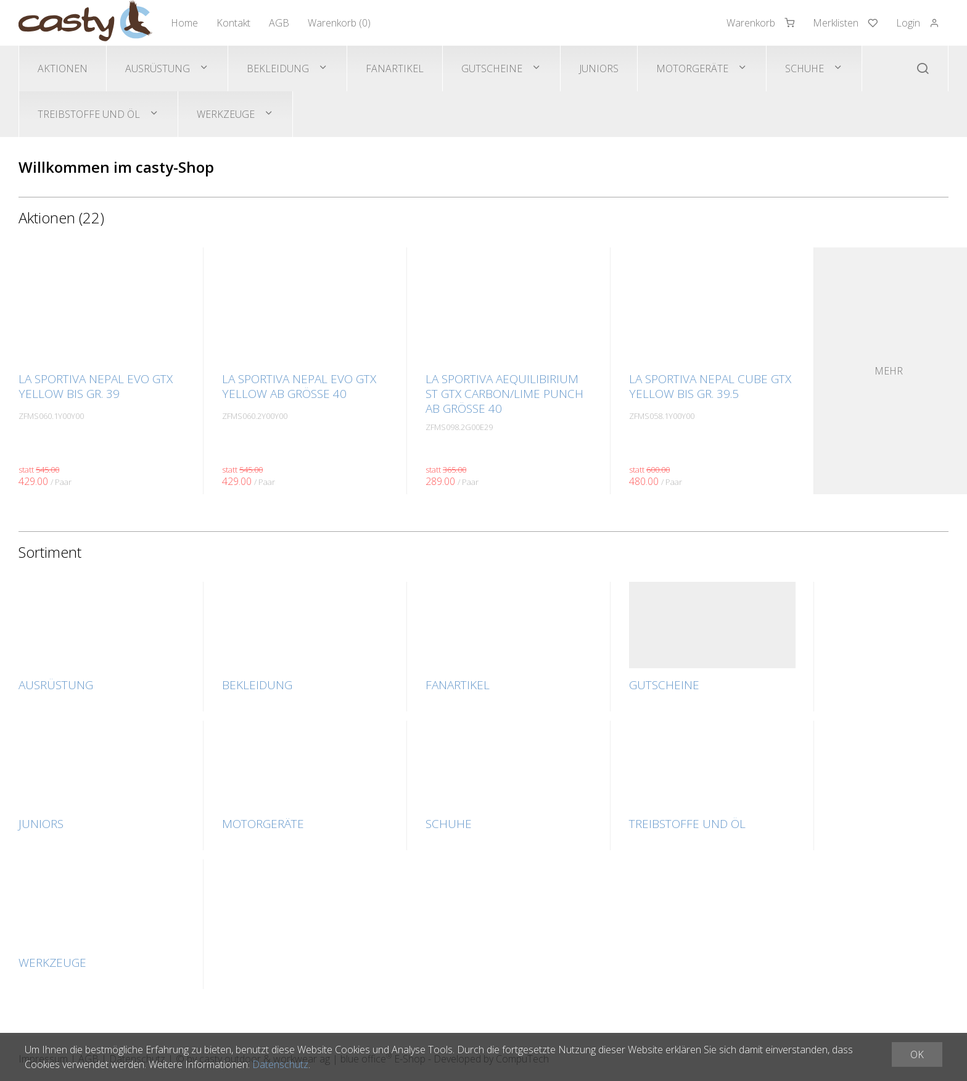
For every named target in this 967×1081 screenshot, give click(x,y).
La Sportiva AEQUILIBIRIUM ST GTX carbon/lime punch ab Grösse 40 (504, 393)
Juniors (599, 68)
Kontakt (233, 23)
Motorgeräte (692, 68)
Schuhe (804, 68)
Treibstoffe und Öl (89, 114)
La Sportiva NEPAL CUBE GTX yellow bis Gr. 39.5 (710, 386)
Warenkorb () (339, 23)
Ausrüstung (157, 68)
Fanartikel (395, 68)
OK (917, 1054)
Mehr (888, 371)
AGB (279, 23)
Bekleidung (278, 68)
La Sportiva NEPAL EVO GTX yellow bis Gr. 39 (96, 386)
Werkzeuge (226, 114)
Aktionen (63, 68)
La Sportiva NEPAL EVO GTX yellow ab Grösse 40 (299, 386)
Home (184, 23)
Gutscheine (491, 68)
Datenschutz (280, 1064)
